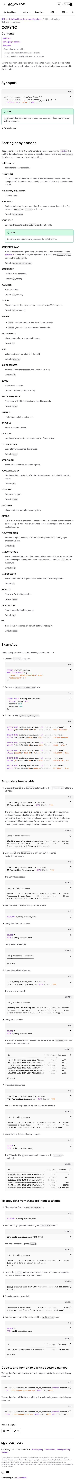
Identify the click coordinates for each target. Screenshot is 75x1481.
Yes (6, 1431)
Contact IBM (21, 1478)
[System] (70, 4)
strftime (8, 255)
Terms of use (50, 1450)
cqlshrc (63, 151)
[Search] (59, 4)
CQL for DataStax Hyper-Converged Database (21, 19)
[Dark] (67, 4)
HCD (54, 12)
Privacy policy (37, 1450)
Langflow (40, 12)
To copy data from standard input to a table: (22, 53)
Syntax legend (10, 128)
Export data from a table (14, 49)
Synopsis (6, 38)
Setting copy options (11, 42)
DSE (65, 12)
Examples (7, 46)
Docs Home (10, 12)
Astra (26, 12)
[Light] (64, 4)
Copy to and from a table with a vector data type (24, 56)
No (16, 1431)
